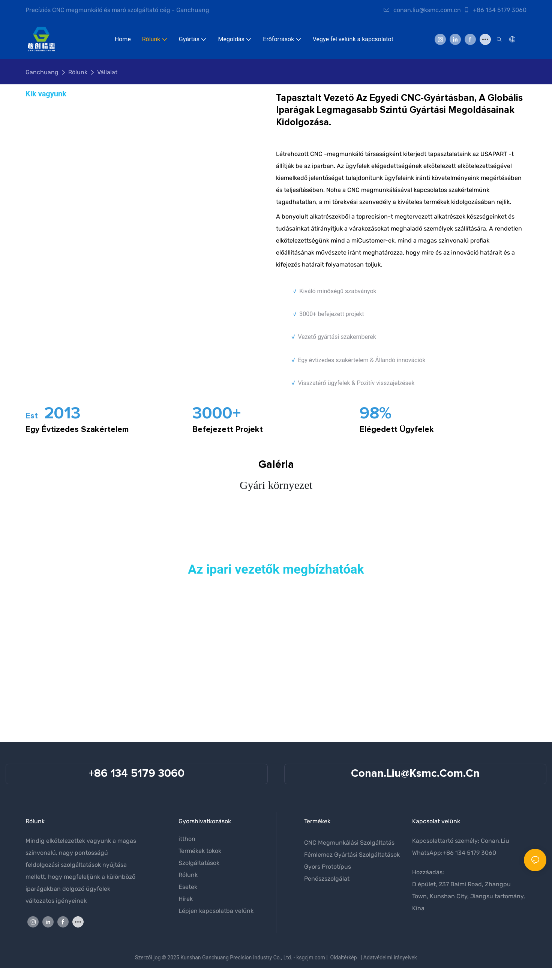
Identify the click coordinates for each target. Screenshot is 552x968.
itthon (186, 838)
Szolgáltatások (198, 862)
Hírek (185, 898)
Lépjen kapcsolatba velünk (216, 910)
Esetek (187, 886)
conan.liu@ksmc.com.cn (422, 9)
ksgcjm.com (310, 958)
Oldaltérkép (343, 958)
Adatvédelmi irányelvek (390, 958)
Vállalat (107, 72)
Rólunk (77, 72)
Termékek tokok (199, 850)
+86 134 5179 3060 (495, 9)
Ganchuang (42, 72)
